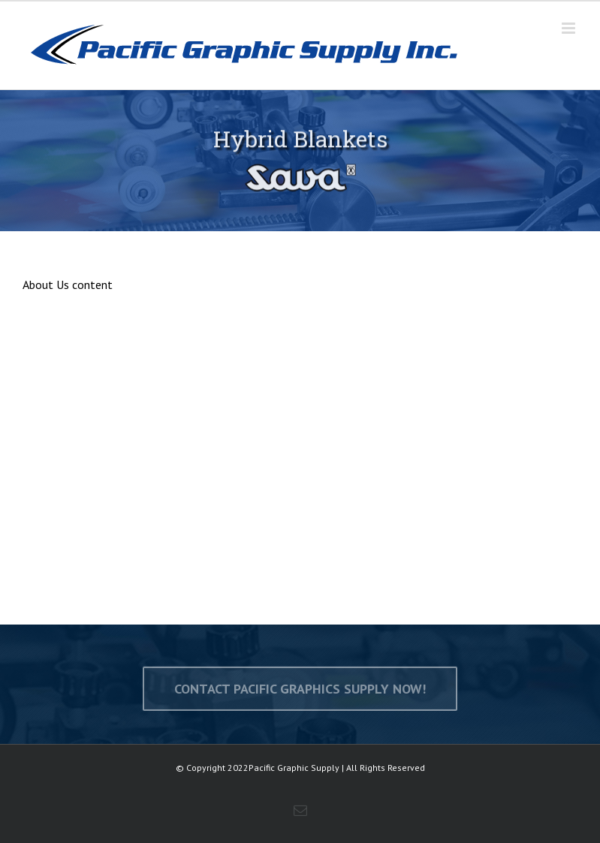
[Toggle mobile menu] (569, 28)
